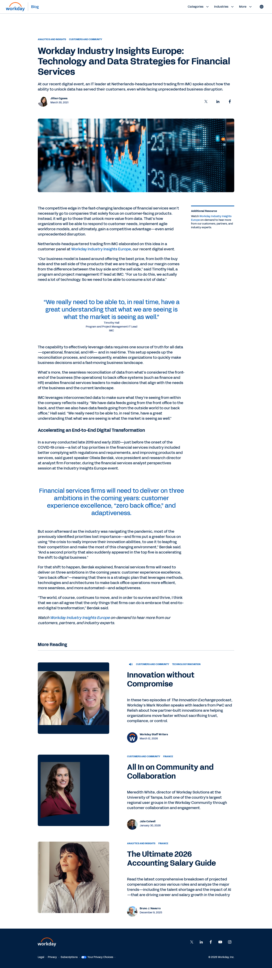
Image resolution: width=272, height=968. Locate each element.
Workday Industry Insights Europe (101, 249)
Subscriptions (69, 957)
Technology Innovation (186, 664)
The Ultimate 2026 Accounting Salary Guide (171, 858)
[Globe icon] (261, 6)
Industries (224, 6)
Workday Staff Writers (154, 734)
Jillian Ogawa (59, 98)
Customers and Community (85, 39)
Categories (199, 6)
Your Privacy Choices (97, 957)
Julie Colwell (148, 821)
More (246, 6)
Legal (41, 957)
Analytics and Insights (52, 39)
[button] (205, 101)
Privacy (52, 957)
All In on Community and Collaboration (170, 771)
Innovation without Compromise (160, 679)
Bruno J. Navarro (150, 908)
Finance (168, 756)
